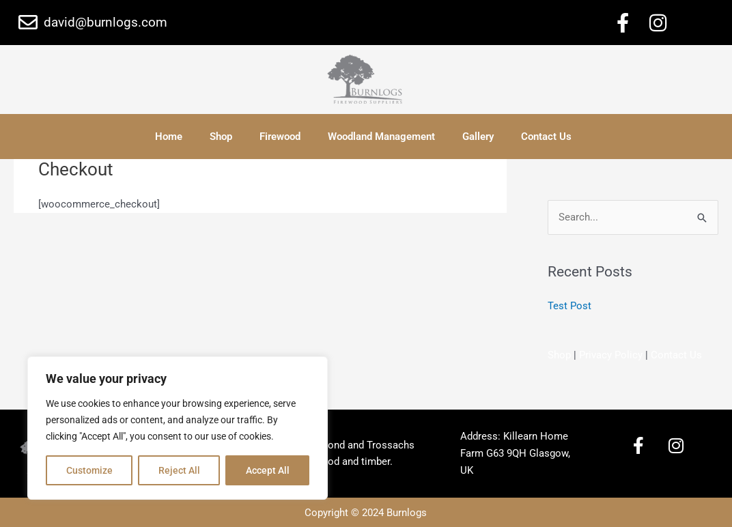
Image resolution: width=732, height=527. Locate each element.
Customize (89, 470)
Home (168, 136)
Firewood (279, 136)
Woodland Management (381, 136)
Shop (221, 136)
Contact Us (546, 136)
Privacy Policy (611, 355)
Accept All (268, 470)
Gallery (478, 136)
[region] (177, 428)
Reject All (179, 470)
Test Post (569, 306)
